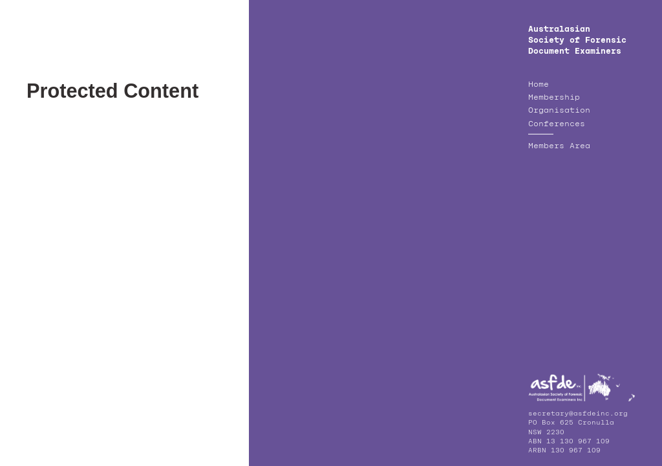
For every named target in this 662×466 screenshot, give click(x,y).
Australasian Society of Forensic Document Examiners (577, 40)
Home (538, 85)
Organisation (559, 111)
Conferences (556, 124)
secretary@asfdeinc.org (578, 413)
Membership (554, 98)
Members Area (559, 146)
